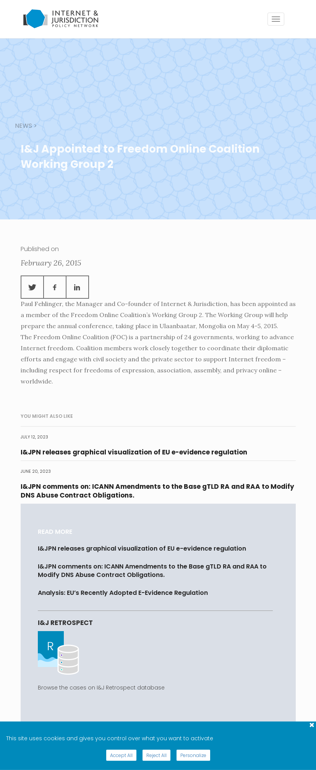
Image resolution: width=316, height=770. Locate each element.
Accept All (121, 755)
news (23, 125)
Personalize (193, 755)
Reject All (156, 755)
